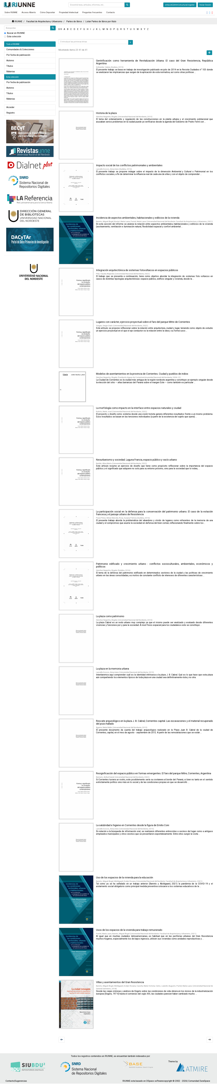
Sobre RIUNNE (11, 12)
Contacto (110, 12)
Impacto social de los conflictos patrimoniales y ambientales (129, 165)
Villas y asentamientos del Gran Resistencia (120, 982)
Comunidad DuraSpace (199, 1081)
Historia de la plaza (106, 113)
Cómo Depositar (47, 12)
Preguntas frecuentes (92, 12)
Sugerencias (21, 1081)
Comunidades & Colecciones (20, 49)
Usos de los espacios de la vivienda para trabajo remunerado (129, 929)
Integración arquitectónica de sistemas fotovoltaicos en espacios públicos (137, 270)
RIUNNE (18, 21)
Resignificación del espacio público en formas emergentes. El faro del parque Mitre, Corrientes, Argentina (153, 773)
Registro (10, 112)
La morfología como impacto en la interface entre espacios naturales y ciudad (138, 407)
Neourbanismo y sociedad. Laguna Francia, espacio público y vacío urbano (136, 459)
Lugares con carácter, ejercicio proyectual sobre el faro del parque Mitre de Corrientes (143, 321)
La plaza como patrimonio (110, 616)
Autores (10, 60)
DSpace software (154, 1081)
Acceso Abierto (29, 12)
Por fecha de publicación (18, 55)
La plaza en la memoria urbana (112, 668)
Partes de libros (74, 21)
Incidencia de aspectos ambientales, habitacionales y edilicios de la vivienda (137, 217)
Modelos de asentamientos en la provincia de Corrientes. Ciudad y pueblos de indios (142, 373)
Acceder (10, 107)
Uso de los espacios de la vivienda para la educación (124, 877)
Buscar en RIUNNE (14, 33)
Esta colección (12, 36)
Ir (130, 42)
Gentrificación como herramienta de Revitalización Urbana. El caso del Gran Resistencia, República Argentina (154, 62)
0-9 (60, 29)
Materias (10, 71)
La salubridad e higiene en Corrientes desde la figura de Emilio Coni (132, 825)
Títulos (9, 66)
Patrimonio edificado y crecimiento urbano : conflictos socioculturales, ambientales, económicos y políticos (154, 565)
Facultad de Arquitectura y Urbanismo (44, 21)
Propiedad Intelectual (68, 12)
